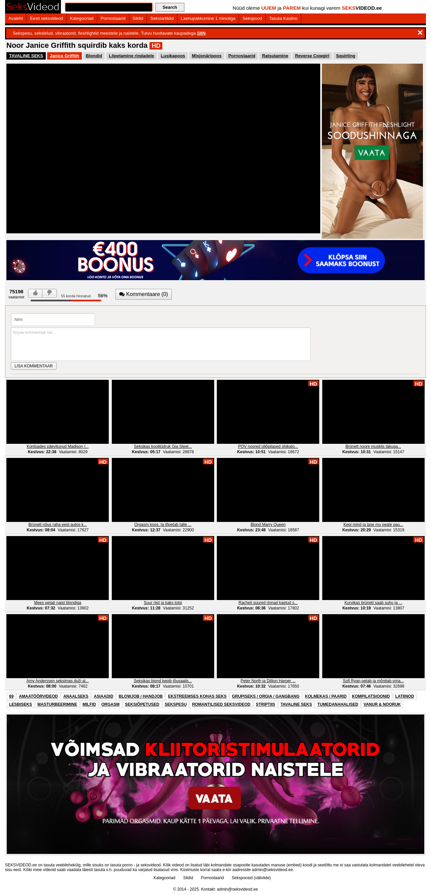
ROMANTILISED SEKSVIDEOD (221, 704)
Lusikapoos (173, 55)
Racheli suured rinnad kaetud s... (268, 602)
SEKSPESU (176, 704)
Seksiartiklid (161, 18)
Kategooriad (82, 18)
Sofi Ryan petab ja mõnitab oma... (373, 680)
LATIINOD (404, 696)
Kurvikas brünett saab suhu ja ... (373, 602)
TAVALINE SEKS (26, 55)
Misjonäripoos (207, 55)
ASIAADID (103, 696)
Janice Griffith (64, 55)
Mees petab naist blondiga (57, 602)
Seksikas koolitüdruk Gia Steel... (163, 446)
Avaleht (15, 18)
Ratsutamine (275, 55)
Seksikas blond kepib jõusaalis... (163, 680)
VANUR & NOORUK (382, 704)
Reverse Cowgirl (312, 55)
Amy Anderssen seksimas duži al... (58, 680)
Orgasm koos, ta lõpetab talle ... (162, 524)
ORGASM (110, 704)
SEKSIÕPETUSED (142, 704)
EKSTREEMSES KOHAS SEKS (197, 696)
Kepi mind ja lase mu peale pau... (373, 524)
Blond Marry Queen (268, 524)
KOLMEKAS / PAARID (326, 696)
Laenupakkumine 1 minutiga (208, 18)
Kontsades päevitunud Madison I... (58, 446)
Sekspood (252, 18)
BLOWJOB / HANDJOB (141, 696)
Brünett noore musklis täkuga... (373, 446)
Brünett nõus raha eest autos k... (58, 524)
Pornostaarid (113, 18)
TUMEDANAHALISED (337, 704)
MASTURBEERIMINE (57, 704)
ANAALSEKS (76, 696)
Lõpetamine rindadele (131, 55)
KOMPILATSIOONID (371, 696)
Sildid (138, 18)
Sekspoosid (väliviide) (251, 877)
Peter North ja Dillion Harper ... (268, 680)
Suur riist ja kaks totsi (163, 602)
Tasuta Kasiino (283, 18)
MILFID (89, 704)
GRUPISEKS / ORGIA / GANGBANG (266, 696)
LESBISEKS (20, 704)
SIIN (201, 33)
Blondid (94, 55)
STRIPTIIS (265, 704)
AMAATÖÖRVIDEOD (38, 696)
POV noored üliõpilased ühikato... (268, 446)
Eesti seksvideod (46, 18)
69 (11, 696)
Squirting (345, 55)
